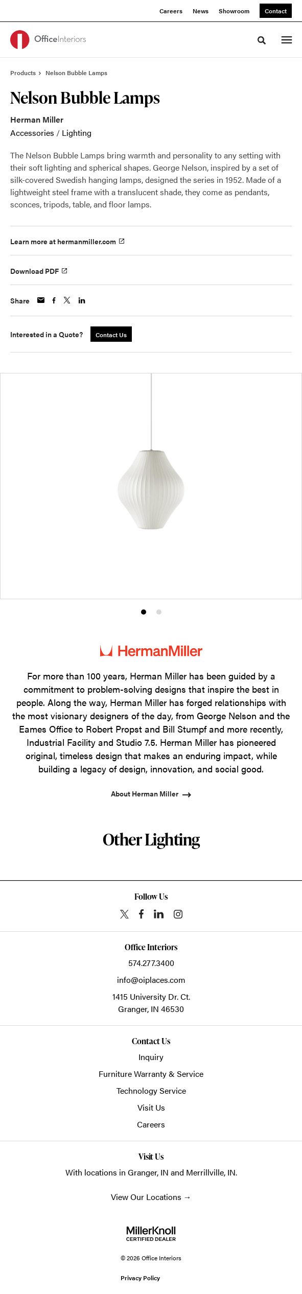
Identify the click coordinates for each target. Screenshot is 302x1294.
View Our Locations (146, 1197)
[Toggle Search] (262, 40)
